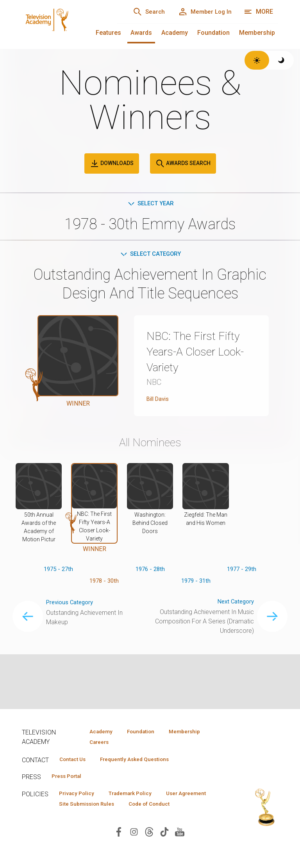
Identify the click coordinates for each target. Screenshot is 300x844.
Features (108, 32)
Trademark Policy (138, 796)
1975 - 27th (58, 571)
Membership (257, 32)
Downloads (112, 163)
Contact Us (75, 761)
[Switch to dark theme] (281, 60)
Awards (141, 32)
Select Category (150, 255)
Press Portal (70, 778)
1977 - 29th (241, 571)
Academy (174, 32)
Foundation (213, 32)
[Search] (140, 11)
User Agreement (82, 807)
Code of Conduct (82, 818)
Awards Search (183, 163)
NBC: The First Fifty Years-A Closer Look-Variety (198, 353)
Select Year (150, 204)
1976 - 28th (150, 571)
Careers (96, 743)
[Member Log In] (202, 11)
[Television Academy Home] (61, 23)
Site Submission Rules (150, 807)
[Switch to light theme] (257, 60)
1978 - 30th (104, 583)
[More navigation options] (258, 11)
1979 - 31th (196, 583)
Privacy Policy (79, 796)
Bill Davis (159, 400)
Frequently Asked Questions (143, 761)
